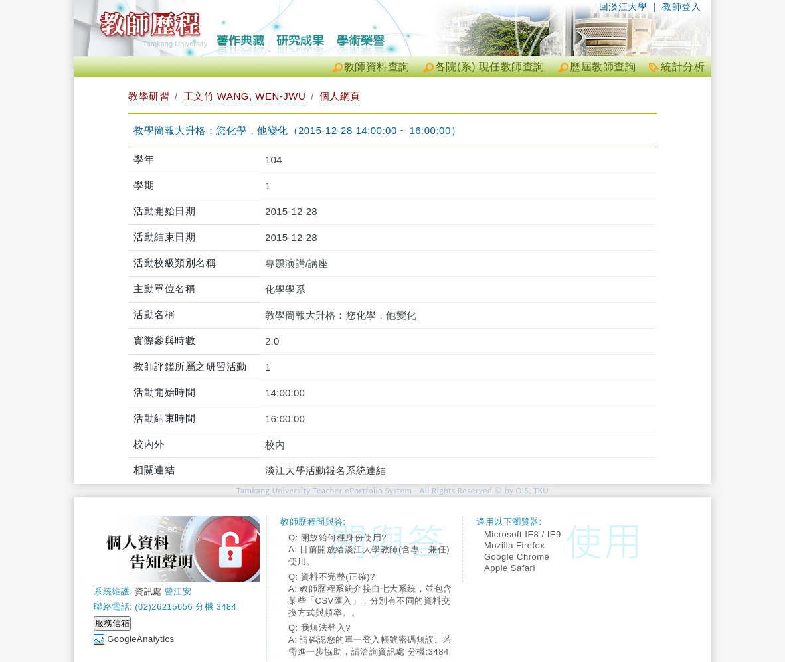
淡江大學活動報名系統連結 (325, 470)
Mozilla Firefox (514, 545)
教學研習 (148, 96)
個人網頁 (340, 96)
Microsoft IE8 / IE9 (522, 534)
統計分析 (683, 66)
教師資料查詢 (377, 66)
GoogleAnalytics (140, 639)
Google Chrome (516, 557)
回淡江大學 (623, 6)
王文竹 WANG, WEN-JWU (244, 96)
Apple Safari (509, 568)
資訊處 (148, 591)
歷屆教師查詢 (603, 66)
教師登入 (681, 6)
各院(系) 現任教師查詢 (490, 66)
